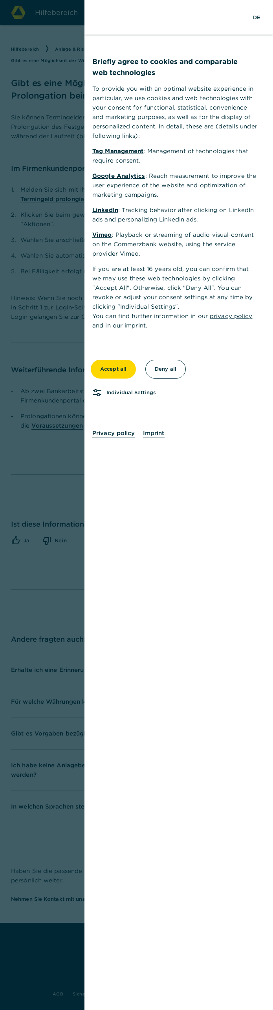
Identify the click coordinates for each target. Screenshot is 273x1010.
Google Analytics (122, 175)
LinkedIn (109, 210)
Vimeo (105, 234)
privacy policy (234, 316)
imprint (138, 325)
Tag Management (121, 151)
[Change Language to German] (260, 17)
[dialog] (136, 505)
